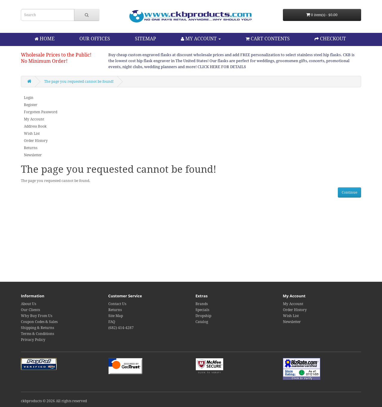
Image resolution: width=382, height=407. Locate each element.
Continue (349, 192)
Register (30, 105)
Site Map (115, 316)
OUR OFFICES (94, 39)
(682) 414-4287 (121, 328)
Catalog (201, 322)
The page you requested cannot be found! (79, 81)
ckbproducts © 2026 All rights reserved (54, 401)
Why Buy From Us (36, 316)
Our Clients (30, 310)
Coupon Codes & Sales (39, 322)
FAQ (111, 322)
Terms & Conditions (37, 334)
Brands (201, 304)
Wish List (32, 133)
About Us (28, 304)
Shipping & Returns (37, 328)
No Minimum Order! (44, 61)
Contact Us (117, 304)
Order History (36, 141)
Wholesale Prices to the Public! (56, 55)
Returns (30, 148)
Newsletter (33, 155)
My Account (34, 119)
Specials (202, 310)
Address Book (35, 126)
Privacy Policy (33, 340)
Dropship (203, 316)
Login (28, 98)
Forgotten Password (40, 112)
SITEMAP (145, 39)
